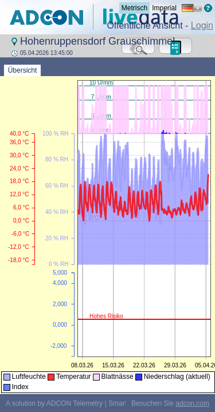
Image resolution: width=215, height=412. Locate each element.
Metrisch (134, 8)
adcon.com (192, 403)
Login (202, 25)
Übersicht (22, 70)
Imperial (164, 8)
